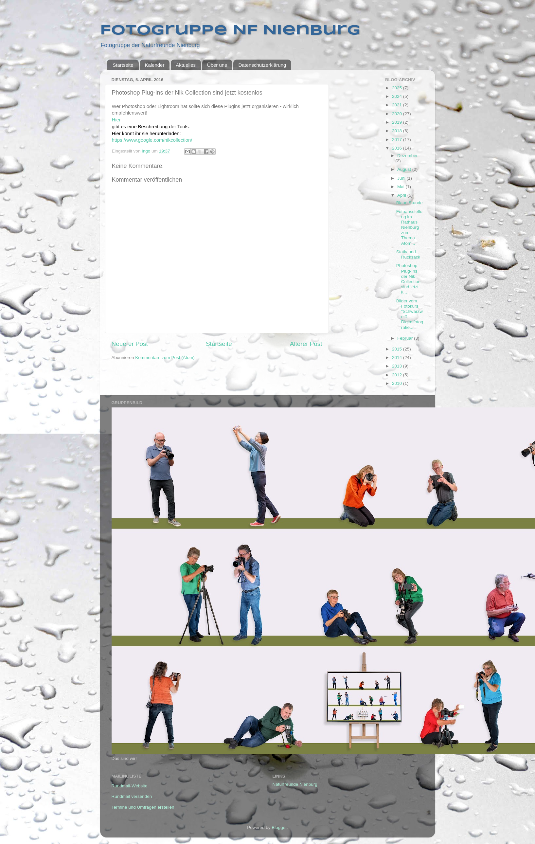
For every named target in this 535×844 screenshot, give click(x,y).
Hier (117, 119)
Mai (401, 186)
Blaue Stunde (409, 202)
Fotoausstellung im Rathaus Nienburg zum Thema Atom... (409, 227)
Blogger (279, 827)
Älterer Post (306, 343)
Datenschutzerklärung (262, 65)
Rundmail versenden (132, 796)
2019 (397, 122)
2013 (397, 366)
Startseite (123, 65)
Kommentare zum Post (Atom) (165, 357)
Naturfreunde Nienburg (295, 784)
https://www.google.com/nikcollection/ (152, 140)
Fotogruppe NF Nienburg (230, 30)
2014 (397, 357)
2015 (397, 349)
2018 (397, 130)
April (402, 195)
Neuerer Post (130, 343)
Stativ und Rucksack (408, 254)
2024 (397, 96)
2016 (397, 148)
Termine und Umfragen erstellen (143, 807)
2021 (397, 104)
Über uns (217, 65)
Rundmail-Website (130, 785)
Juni (402, 178)
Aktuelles (186, 65)
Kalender (154, 65)
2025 (397, 87)
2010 (397, 383)
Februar (405, 338)
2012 (397, 374)
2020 (397, 113)
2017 (397, 139)
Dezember (407, 155)
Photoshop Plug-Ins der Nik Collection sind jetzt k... (408, 279)
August (404, 169)
